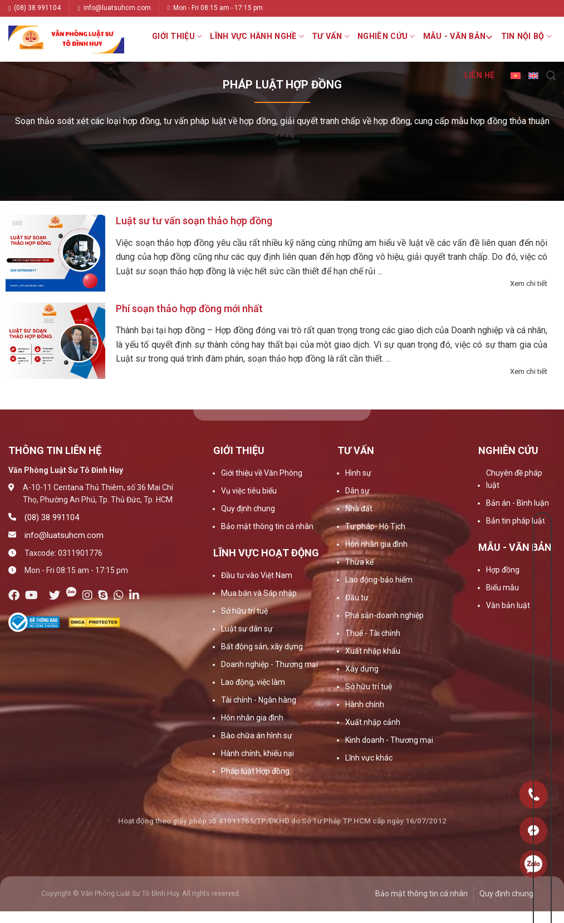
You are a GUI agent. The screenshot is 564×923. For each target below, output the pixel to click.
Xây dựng (362, 668)
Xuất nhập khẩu (372, 650)
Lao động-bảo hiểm (379, 579)
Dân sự (357, 490)
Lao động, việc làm (253, 682)
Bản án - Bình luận (517, 502)
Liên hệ (479, 75)
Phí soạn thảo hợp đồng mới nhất (189, 308)
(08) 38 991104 (34, 8)
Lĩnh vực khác (369, 757)
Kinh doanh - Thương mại (389, 740)
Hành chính (364, 704)
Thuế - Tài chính (372, 633)
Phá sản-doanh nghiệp (384, 615)
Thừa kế (359, 561)
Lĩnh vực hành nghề (257, 36)
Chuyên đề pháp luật (514, 479)
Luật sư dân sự (247, 628)
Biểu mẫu (502, 587)
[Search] (551, 76)
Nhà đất (358, 508)
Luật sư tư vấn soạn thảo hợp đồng (194, 220)
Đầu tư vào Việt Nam (256, 575)
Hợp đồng (502, 569)
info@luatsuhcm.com (113, 8)
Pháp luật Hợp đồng (255, 771)
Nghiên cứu (386, 36)
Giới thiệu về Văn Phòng (261, 472)
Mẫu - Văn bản (458, 36)
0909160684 (533, 864)
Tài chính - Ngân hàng (258, 699)
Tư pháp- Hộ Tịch (375, 526)
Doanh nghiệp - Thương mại (269, 664)
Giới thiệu (177, 36)
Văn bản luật (508, 605)
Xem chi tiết (528, 283)
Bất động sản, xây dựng (262, 646)
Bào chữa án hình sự (256, 735)
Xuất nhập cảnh (372, 722)
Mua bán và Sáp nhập (259, 593)
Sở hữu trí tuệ (244, 610)
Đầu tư (357, 597)
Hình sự (358, 472)
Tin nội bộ (526, 36)
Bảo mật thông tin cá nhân (267, 526)
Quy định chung (248, 508)
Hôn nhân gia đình (252, 717)
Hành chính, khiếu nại (257, 753)
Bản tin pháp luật (515, 520)
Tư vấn (331, 36)
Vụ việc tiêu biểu (249, 490)
